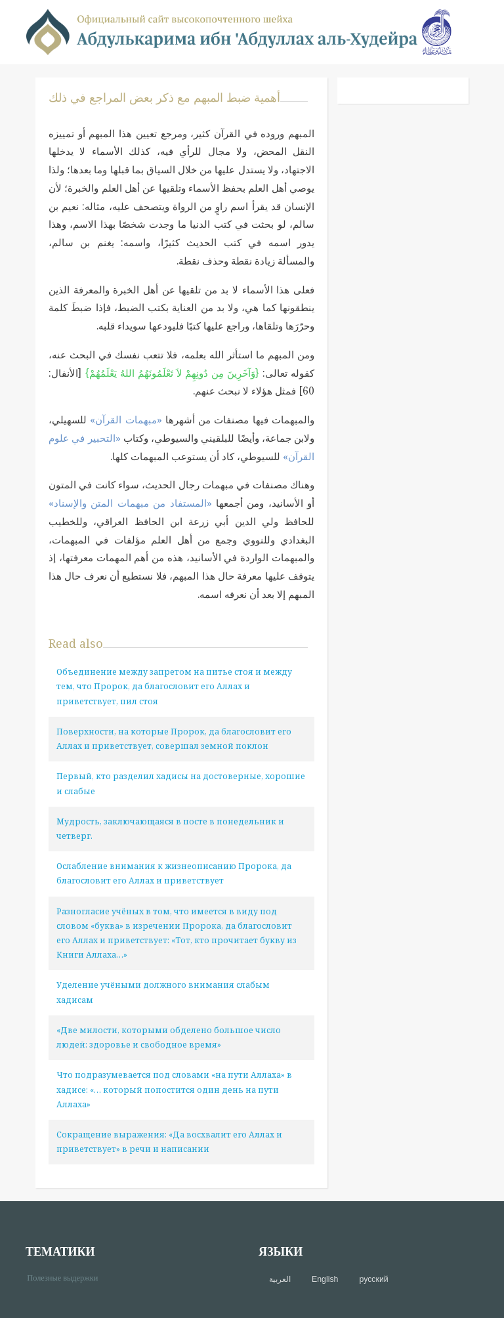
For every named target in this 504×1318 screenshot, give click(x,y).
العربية (280, 1279)
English (325, 1279)
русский (373, 1279)
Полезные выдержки (67, 1277)
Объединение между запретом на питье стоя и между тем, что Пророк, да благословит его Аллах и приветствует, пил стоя (174, 686)
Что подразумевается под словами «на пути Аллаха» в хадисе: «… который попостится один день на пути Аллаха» (174, 1089)
